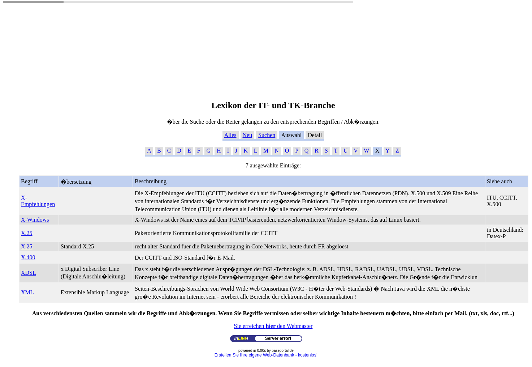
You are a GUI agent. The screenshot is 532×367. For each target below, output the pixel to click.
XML (27, 292)
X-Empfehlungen (38, 201)
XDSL (28, 273)
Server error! (278, 338)
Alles (230, 135)
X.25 (27, 233)
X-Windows (35, 220)
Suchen (266, 135)
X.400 (28, 257)
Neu (247, 135)
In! (241, 338)
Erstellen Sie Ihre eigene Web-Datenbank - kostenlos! (266, 355)
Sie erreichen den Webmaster (273, 326)
